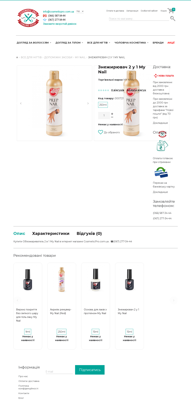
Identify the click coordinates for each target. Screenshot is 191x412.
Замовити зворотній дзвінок (59, 24)
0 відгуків (117, 90)
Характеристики (50, 233)
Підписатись (90, 370)
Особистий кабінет (149, 11)
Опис (19, 233)
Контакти (23, 393)
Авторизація (132, 11)
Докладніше (160, 122)
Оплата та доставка (115, 11)
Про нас (23, 376)
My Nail (128, 79)
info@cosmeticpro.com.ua (58, 11)
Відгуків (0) (89, 233)
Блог (21, 398)
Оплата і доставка (28, 381)
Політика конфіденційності (28, 387)
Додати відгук (136, 90)
